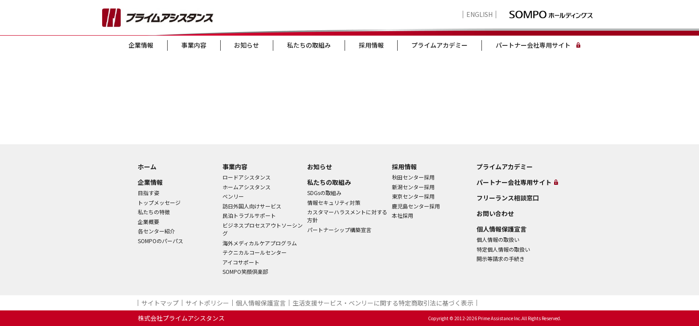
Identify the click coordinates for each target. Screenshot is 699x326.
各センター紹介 (156, 231)
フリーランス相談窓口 (508, 197)
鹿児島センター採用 (416, 206)
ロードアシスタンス (246, 177)
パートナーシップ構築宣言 (339, 229)
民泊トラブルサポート (249, 215)
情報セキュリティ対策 (333, 202)
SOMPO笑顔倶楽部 (245, 271)
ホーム (147, 166)
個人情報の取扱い (498, 239)
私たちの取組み (309, 45)
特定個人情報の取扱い (503, 249)
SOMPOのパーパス (160, 240)
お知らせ (246, 45)
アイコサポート (240, 262)
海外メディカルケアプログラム (259, 243)
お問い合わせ (495, 213)
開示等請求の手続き (501, 258)
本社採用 (402, 215)
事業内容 (193, 45)
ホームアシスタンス (246, 187)
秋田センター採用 (413, 177)
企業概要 (148, 221)
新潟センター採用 (413, 187)
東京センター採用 (413, 196)
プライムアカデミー (439, 45)
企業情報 (140, 45)
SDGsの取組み (324, 192)
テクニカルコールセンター (254, 252)
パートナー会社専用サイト (533, 45)
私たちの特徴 (154, 212)
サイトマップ (160, 303)
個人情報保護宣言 (501, 228)
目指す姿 (148, 192)
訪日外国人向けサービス (251, 206)
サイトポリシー (207, 303)
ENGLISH (479, 14)
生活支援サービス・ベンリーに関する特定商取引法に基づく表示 (382, 303)
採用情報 (371, 45)
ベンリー (233, 196)
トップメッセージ (159, 202)
